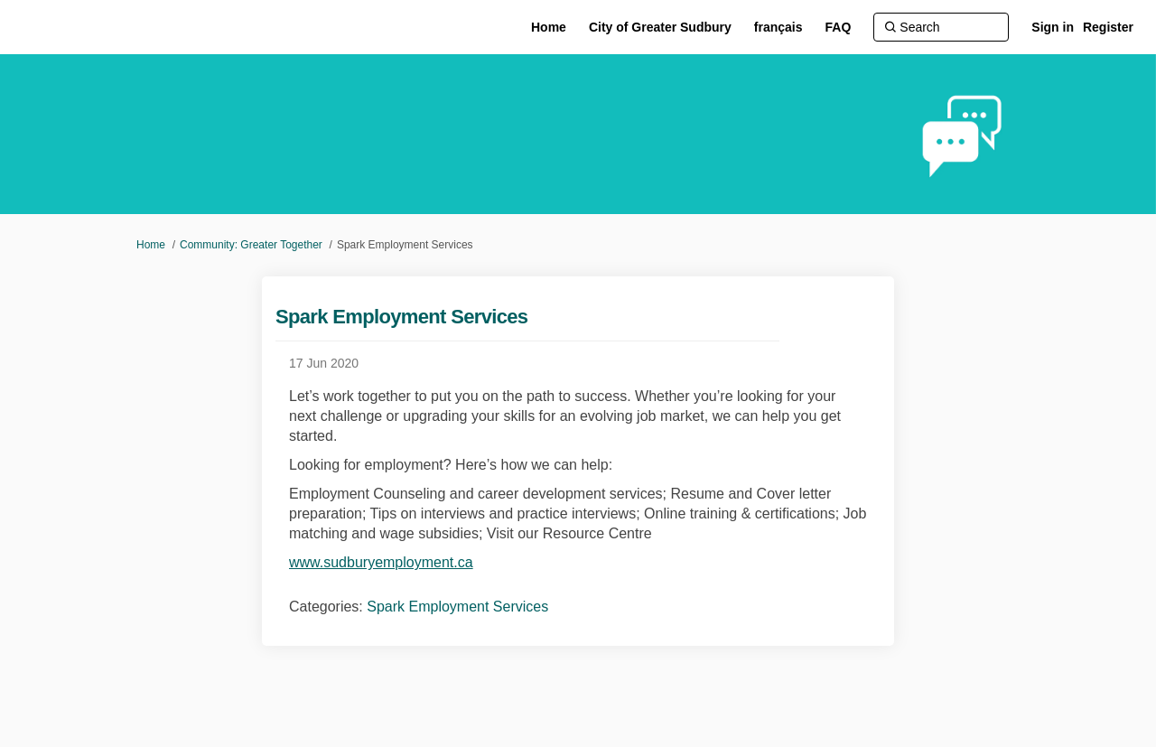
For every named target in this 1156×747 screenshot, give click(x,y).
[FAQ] (838, 27)
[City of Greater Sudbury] (660, 27)
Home (150, 244)
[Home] (549, 27)
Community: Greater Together (251, 244)
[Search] (941, 27)
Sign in (1052, 27)
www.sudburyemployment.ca (381, 562)
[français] (778, 27)
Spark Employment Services (457, 606)
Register (1108, 27)
